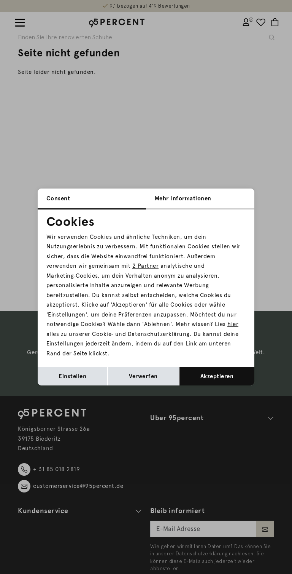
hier (232, 324)
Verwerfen (143, 376)
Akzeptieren (217, 376)
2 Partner (145, 265)
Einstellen (72, 376)
